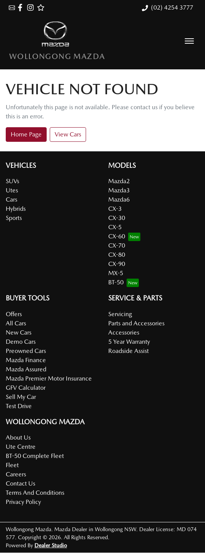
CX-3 (115, 208)
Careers (16, 474)
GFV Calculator (26, 387)
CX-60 (116, 236)
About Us (18, 437)
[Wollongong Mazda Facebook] (21, 7)
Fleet (12, 465)
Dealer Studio (50, 545)
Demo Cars (21, 341)
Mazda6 (119, 199)
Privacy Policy (23, 501)
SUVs (12, 181)
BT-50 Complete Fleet (35, 455)
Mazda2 (119, 181)
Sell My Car (21, 396)
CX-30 (116, 218)
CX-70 (116, 245)
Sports (14, 218)
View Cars (68, 134)
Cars (11, 199)
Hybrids (16, 208)
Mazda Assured (26, 369)
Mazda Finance (26, 360)
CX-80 (116, 254)
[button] (189, 41)
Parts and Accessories (136, 323)
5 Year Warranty (129, 341)
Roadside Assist (128, 350)
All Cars (16, 323)
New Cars (18, 332)
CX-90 (116, 263)
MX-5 (115, 273)
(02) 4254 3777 (172, 7)
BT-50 (116, 282)
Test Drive (19, 406)
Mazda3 (119, 190)
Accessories (123, 332)
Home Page (26, 134)
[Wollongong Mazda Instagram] (32, 7)
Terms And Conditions (35, 492)
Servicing (120, 314)
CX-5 (115, 227)
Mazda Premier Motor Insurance (49, 378)
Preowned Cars (26, 350)
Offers (14, 314)
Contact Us (20, 483)
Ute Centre (21, 446)
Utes (12, 190)
